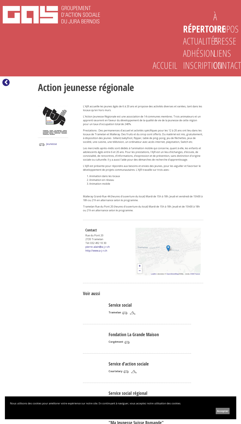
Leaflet (153, 274)
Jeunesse (47, 144)
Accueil (163, 65)
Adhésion (193, 53)
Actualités (193, 41)
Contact (223, 65)
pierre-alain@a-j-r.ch (97, 247)
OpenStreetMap (172, 274)
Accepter (222, 411)
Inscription (193, 65)
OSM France (195, 274)
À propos (223, 23)
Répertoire (193, 29)
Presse (223, 41)
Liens (222, 53)
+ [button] (140, 266)
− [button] (140, 271)
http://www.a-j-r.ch (96, 250)
